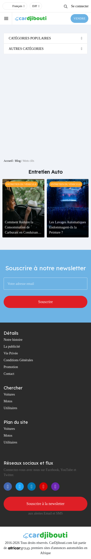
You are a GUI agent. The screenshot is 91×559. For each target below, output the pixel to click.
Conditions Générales (18, 360)
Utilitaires (10, 408)
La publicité (12, 346)
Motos (8, 401)
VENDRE (79, 18)
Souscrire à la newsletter (45, 504)
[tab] (45, 38)
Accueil (8, 160)
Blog (18, 160)
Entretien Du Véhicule (21, 184)
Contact (9, 374)
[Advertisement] (45, 104)
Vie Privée (11, 353)
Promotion (11, 367)
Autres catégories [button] (26, 49)
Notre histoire (13, 340)
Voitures (9, 394)
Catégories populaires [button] (30, 38)
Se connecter (80, 6)
